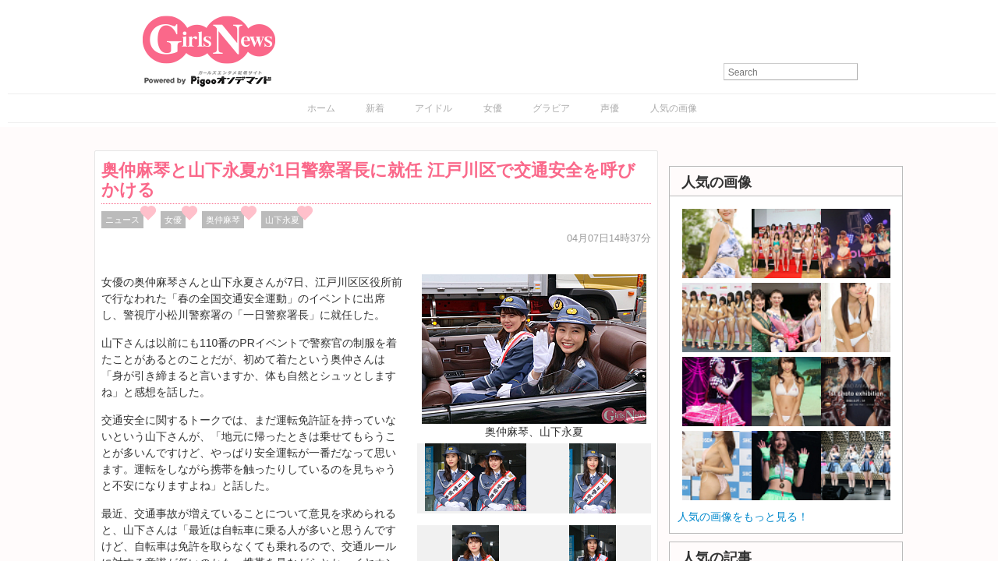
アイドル (433, 108)
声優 (609, 108)
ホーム (321, 108)
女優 (492, 108)
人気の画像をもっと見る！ (743, 516)
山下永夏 (282, 219)
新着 (375, 108)
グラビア (551, 108)
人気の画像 (673, 108)
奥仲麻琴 (223, 219)
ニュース (122, 219)
